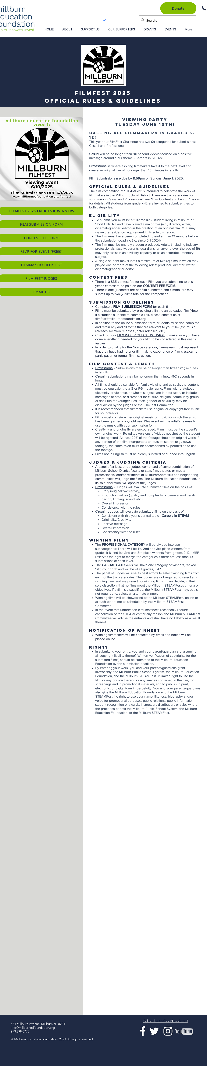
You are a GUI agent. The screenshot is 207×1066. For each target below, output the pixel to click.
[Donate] (178, 8)
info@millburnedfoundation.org (33, 1027)
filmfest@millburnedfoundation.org (120, 319)
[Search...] (167, 20)
